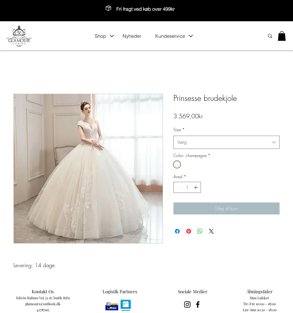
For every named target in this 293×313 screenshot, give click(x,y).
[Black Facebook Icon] (197, 304)
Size (179, 129)
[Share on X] (211, 231)
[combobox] (226, 142)
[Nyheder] (135, 36)
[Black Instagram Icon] (187, 304)
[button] (104, 36)
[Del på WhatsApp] (200, 231)
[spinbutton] (187, 187)
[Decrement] (178, 187)
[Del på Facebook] (177, 231)
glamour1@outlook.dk (43, 303)
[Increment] (196, 187)
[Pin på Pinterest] (188, 231)
